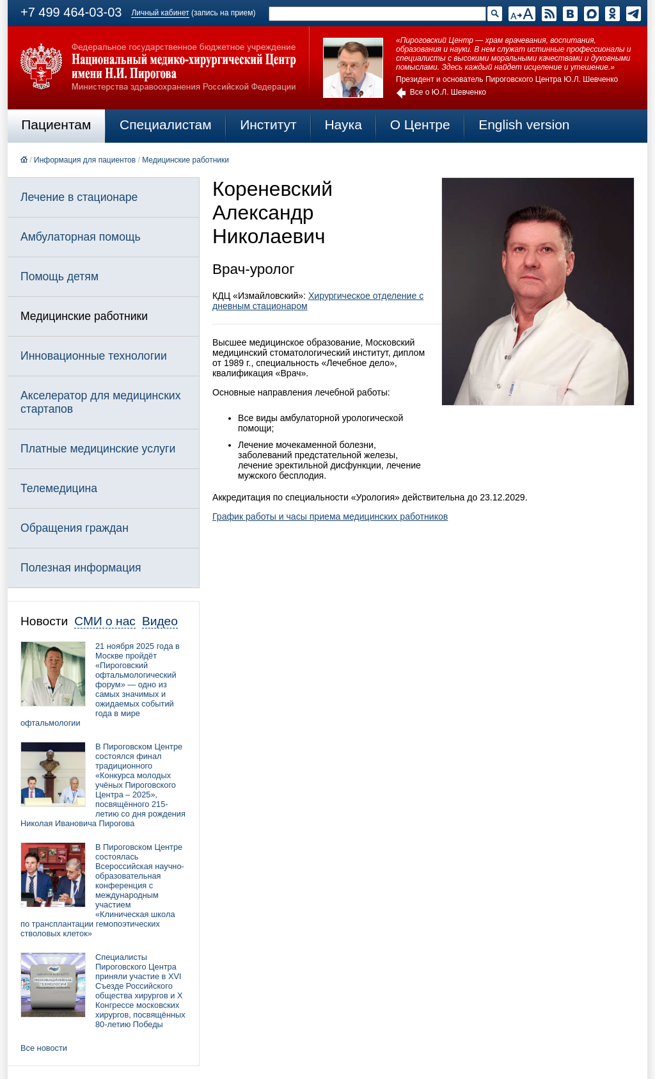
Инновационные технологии (93, 355)
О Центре (420, 124)
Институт (268, 124)
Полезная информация (80, 567)
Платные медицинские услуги (97, 448)
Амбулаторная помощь (80, 236)
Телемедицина (58, 488)
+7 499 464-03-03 (71, 12)
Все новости (43, 1048)
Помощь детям (59, 276)
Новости (44, 621)
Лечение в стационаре (79, 197)
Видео (160, 621)
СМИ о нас (105, 621)
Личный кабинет (160, 12)
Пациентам (56, 124)
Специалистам (166, 124)
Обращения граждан (74, 528)
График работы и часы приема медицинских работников (330, 516)
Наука (342, 124)
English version (523, 124)
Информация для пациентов (85, 160)
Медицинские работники (185, 160)
